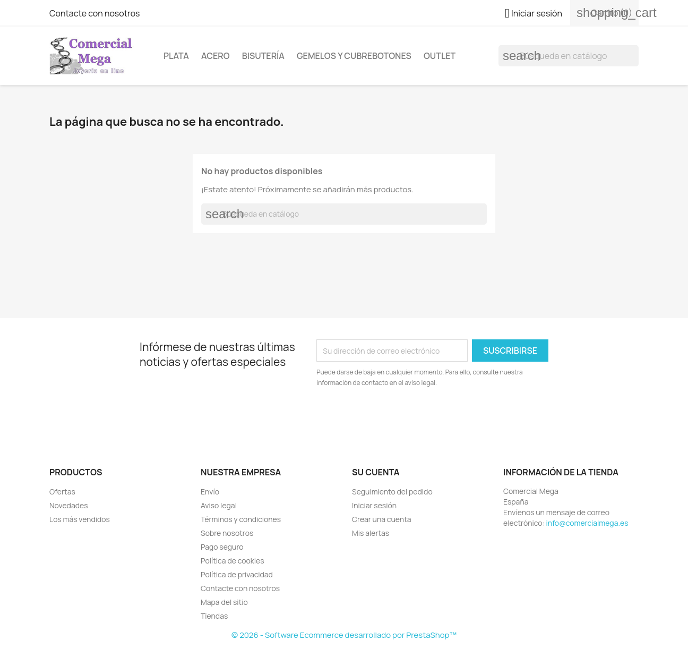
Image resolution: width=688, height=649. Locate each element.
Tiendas (214, 616)
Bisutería (263, 56)
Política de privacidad (237, 574)
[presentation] (405, 417)
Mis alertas (370, 533)
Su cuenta (376, 472)
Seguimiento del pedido (392, 491)
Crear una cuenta (381, 519)
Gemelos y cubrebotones (354, 56)
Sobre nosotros (227, 533)
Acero (215, 56)
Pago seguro (222, 547)
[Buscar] (568, 55)
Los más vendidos (79, 519)
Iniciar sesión (374, 505)
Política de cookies (232, 561)
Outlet (439, 56)
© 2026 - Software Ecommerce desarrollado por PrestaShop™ (344, 635)
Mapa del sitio (224, 602)
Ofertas (62, 491)
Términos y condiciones (241, 519)
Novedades (68, 505)
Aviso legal (219, 505)
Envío (210, 491)
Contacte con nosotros (94, 13)
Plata (176, 56)
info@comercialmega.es (587, 523)
